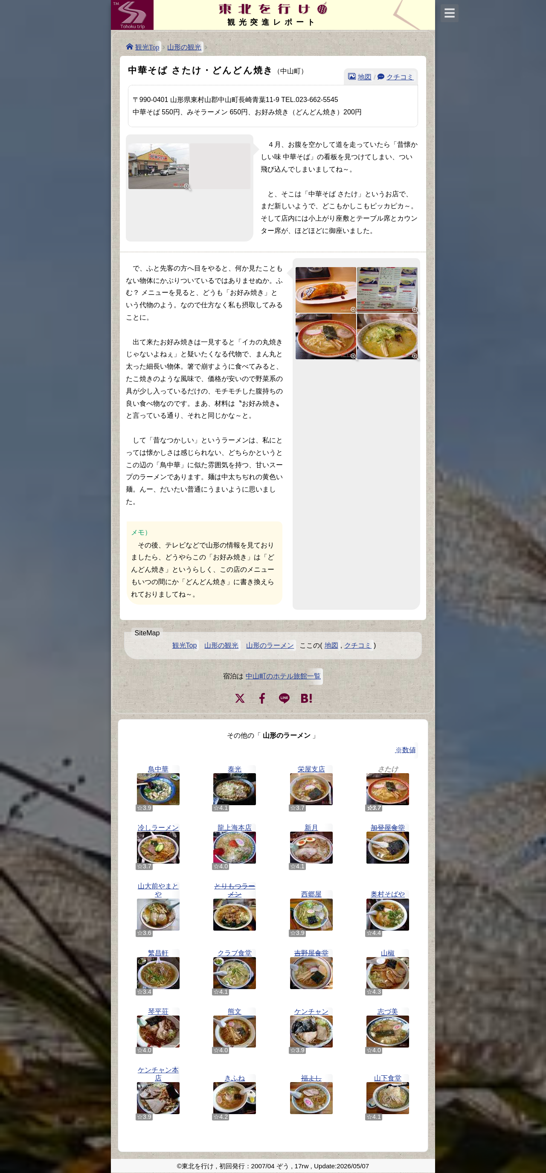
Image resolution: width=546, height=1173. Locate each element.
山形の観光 (184, 47)
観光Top (147, 46)
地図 (365, 76)
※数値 (405, 750)
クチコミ (400, 76)
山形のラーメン (270, 645)
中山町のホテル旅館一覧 (283, 676)
